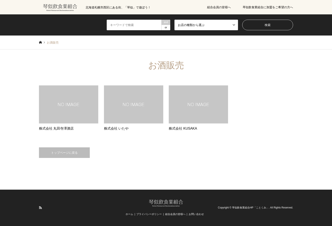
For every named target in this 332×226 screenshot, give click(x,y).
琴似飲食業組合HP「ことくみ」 (250, 207)
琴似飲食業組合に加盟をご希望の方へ (268, 7)
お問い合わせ (196, 214)
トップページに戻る (64, 152)
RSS (40, 207)
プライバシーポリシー (149, 214)
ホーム (129, 214)
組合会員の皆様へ (219, 7)
